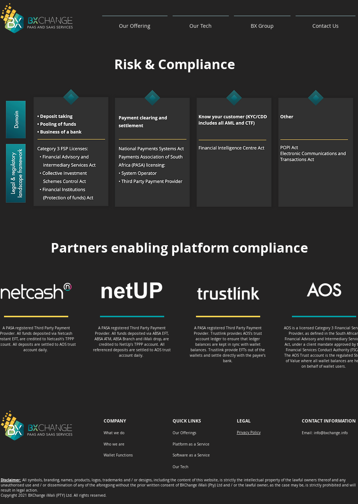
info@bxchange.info (331, 433)
